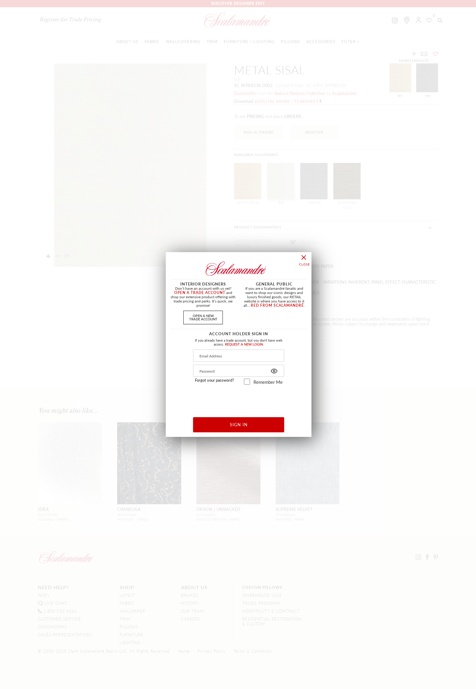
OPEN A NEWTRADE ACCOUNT (203, 317)
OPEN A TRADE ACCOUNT (199, 292)
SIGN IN (239, 424)
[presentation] (238, 398)
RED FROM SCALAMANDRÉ (277, 305)
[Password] (238, 371)
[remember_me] (247, 382)
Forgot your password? (214, 380)
